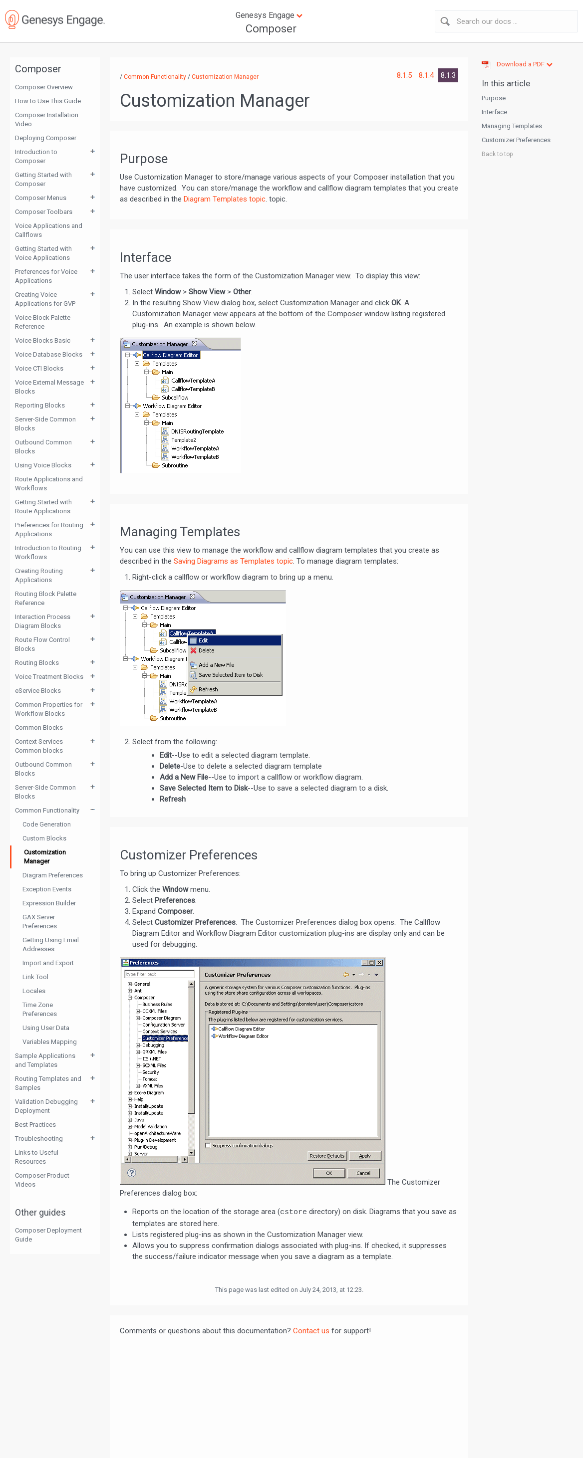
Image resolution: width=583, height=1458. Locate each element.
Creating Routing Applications (39, 575)
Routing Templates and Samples (48, 1083)
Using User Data (45, 1028)
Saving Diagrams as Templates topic (233, 561)
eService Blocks (38, 690)
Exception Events (46, 889)
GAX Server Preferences (39, 921)
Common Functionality (47, 810)
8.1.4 (427, 75)
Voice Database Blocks (48, 354)
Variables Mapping (49, 1041)
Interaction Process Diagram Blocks (42, 621)
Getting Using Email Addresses (50, 944)
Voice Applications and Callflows (48, 230)
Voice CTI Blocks (39, 368)
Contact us (311, 1330)
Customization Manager (45, 856)
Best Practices (35, 1124)
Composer (271, 28)
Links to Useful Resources (36, 1157)
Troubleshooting (39, 1138)
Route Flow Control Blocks (42, 644)
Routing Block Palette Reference (45, 598)
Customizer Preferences (516, 140)
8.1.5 (405, 75)
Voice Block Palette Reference (42, 322)
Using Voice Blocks (43, 465)
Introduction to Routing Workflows (48, 552)
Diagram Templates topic (225, 199)
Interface (494, 112)
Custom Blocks (44, 838)
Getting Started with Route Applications (43, 506)
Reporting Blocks (40, 405)
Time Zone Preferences (39, 1009)
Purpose (494, 98)
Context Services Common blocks (39, 746)
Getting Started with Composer (43, 179)
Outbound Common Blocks (43, 446)
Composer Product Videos (42, 1180)
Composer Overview (44, 87)
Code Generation (46, 824)
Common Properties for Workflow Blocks (48, 709)
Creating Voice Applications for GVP (45, 299)
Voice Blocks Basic (42, 340)
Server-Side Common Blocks (45, 424)
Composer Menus (40, 198)
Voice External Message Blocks (49, 387)
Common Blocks (39, 727)
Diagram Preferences (52, 875)
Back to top (497, 154)
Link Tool (35, 977)
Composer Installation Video (46, 119)
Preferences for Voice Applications (46, 276)
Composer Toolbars (43, 211)
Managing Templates (512, 126)
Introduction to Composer (36, 156)
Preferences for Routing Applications (49, 529)
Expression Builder (49, 903)
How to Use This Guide (48, 101)
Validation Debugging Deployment (46, 1106)
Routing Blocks (37, 662)
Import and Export (48, 963)
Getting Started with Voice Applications (43, 253)
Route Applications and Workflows (49, 483)
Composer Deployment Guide (48, 1235)
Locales (33, 991)
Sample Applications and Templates (45, 1060)
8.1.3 (448, 75)
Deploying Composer (45, 138)
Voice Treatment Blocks (49, 676)
